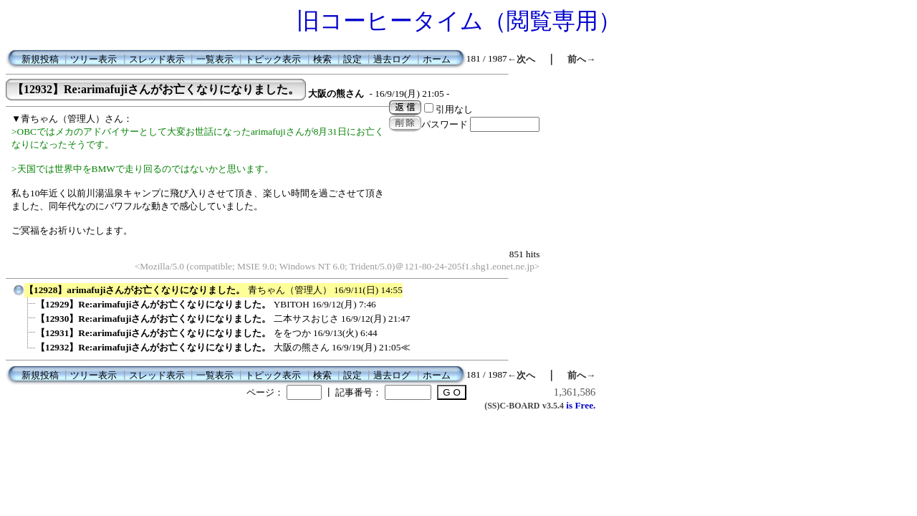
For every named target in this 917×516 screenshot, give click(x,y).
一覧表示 (215, 59)
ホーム (437, 59)
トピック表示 (273, 59)
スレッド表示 (157, 59)
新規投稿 (40, 59)
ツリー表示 (93, 59)
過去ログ (392, 59)
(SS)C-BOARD (511, 406)
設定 (352, 59)
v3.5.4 (553, 406)
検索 (322, 59)
